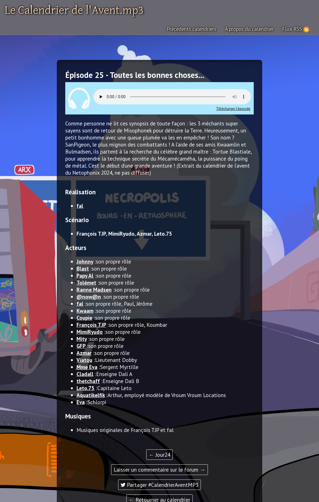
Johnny (85, 261)
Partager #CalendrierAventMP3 (159, 484)
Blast (83, 268)
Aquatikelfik (91, 394)
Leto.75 (86, 387)
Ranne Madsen (94, 289)
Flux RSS (292, 29)
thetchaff (88, 380)
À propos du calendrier (250, 29)
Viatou (84, 359)
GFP (81, 345)
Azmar (84, 352)
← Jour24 (159, 454)
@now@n (89, 296)
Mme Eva (87, 366)
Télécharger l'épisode (233, 108)
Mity (82, 338)
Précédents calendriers (193, 29)
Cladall (85, 373)
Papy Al (85, 275)
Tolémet (86, 282)
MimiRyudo (90, 331)
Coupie (84, 317)
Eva (81, 401)
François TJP (91, 324)
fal (80, 205)
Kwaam (85, 310)
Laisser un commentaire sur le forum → (159, 469)
